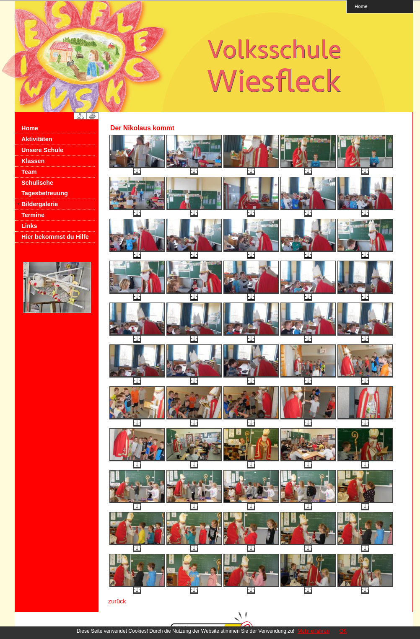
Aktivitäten (36, 139)
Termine (32, 215)
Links (29, 225)
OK (343, 631)
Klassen (32, 161)
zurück (117, 601)
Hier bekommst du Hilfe (55, 236)
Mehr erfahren (313, 631)
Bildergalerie (39, 204)
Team (29, 171)
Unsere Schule (42, 150)
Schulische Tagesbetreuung (44, 188)
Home (361, 6)
